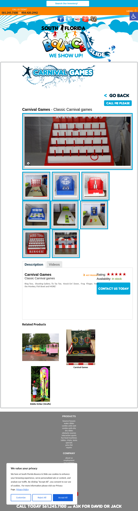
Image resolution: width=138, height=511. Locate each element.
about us (69, 458)
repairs (69, 447)
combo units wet (69, 425)
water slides (69, 423)
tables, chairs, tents (69, 440)
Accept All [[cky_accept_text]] (63, 497)
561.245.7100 (10, 12)
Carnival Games (81, 367)
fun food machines (69, 438)
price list (69, 445)
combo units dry (69, 428)
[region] (41, 484)
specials (69, 442)
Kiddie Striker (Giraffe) (40, 404)
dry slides (69, 430)
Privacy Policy (22, 489)
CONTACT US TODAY (113, 288)
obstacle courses (69, 433)
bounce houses (69, 421)
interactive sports (69, 435)
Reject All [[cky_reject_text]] (42, 497)
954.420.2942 (30, 12)
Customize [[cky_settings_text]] (21, 497)
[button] (134, 16)
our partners (69, 462)
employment (69, 460)
